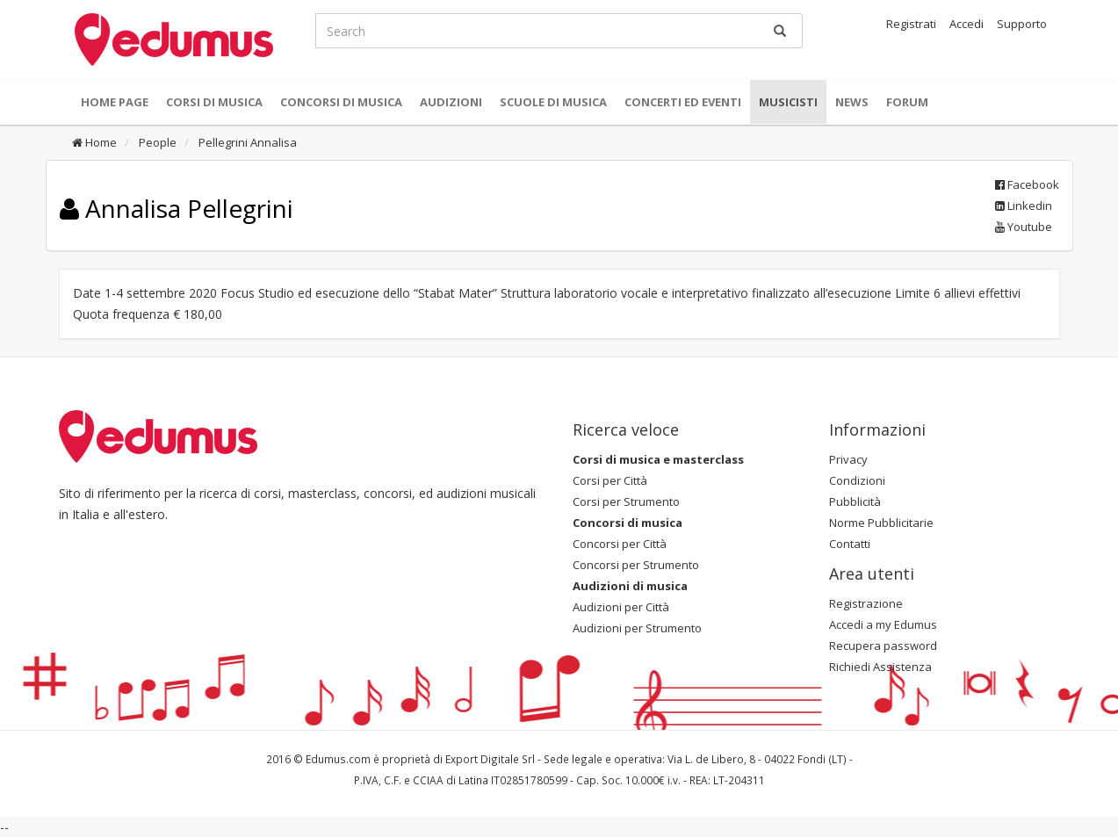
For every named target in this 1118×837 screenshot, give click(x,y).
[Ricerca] (779, 31)
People (156, 142)
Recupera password (883, 645)
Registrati (911, 24)
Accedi (966, 24)
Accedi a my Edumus (883, 624)
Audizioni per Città (621, 607)
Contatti (849, 544)
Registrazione (866, 603)
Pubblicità (855, 501)
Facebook (1027, 184)
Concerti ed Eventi (682, 102)
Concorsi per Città (620, 544)
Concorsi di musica (341, 102)
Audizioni (451, 102)
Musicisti (788, 102)
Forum (907, 102)
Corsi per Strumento (626, 501)
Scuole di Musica (553, 102)
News (852, 102)
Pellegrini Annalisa (246, 142)
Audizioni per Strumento (637, 628)
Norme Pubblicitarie (881, 522)
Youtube (1023, 227)
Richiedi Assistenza (880, 667)
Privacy (848, 459)
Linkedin (1023, 205)
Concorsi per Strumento (636, 565)
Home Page (114, 102)
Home (94, 142)
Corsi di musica (214, 102)
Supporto (1022, 24)
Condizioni (857, 480)
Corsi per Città (610, 480)
